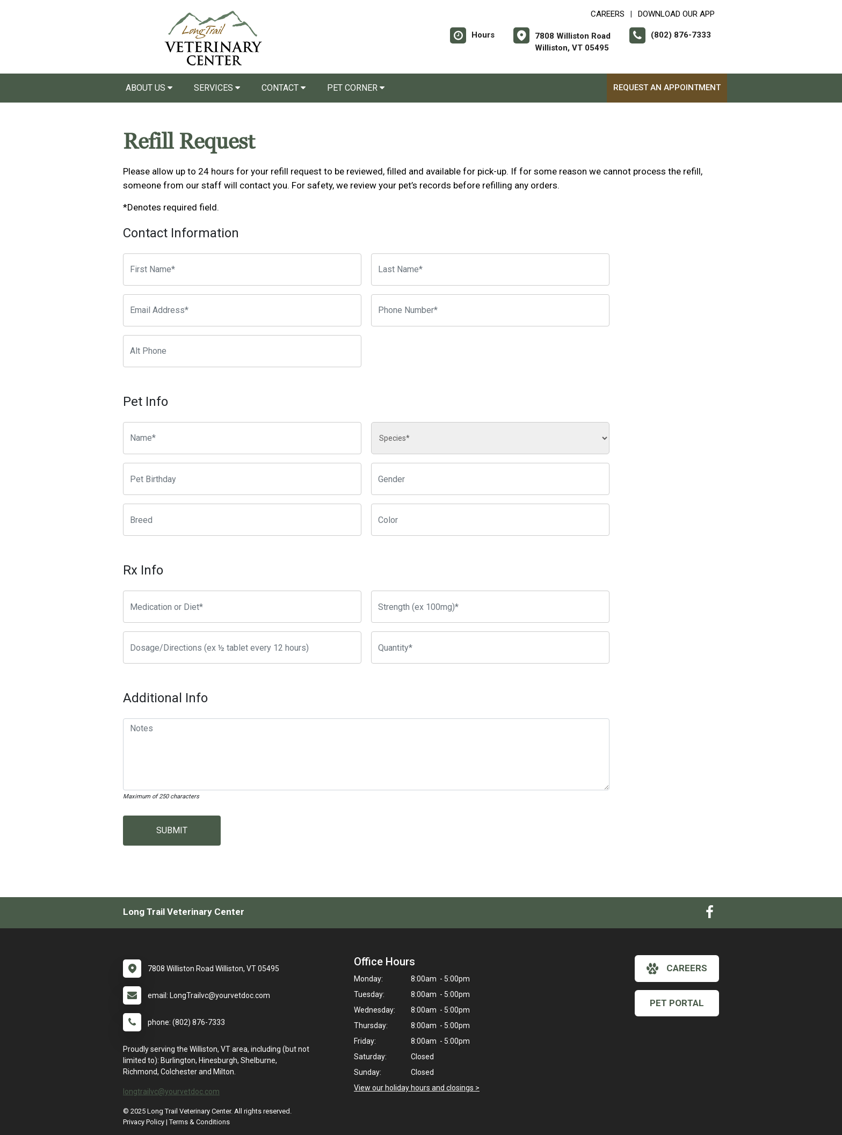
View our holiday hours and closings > (417, 1087)
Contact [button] (284, 88)
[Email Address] (242, 310)
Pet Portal (677, 1003)
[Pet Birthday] (242, 479)
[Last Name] (490, 269)
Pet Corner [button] (355, 88)
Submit (171, 830)
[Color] (490, 520)
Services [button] (217, 88)
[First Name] (242, 269)
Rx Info (143, 570)
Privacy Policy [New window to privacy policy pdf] (143, 1122)
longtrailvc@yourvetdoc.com (171, 1091)
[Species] (490, 438)
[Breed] (242, 520)
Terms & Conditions (199, 1122)
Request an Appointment (667, 87)
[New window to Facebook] (709, 914)
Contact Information (181, 233)
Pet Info (145, 401)
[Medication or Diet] (242, 607)
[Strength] (490, 607)
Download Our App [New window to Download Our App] (676, 14)
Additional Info (165, 697)
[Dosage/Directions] (242, 647)
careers (677, 968)
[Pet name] (242, 438)
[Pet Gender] (490, 479)
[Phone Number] (490, 310)
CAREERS (608, 14)
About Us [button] (149, 88)
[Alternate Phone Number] (242, 351)
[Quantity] (490, 647)
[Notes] (366, 754)
